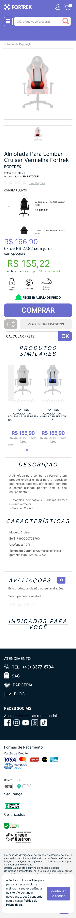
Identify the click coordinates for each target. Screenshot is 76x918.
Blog (19, 694)
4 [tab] (43, 450)
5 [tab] (49, 450)
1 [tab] (25, 450)
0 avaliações (37, 183)
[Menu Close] (8, 21)
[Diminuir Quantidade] (13, 326)
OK (65, 336)
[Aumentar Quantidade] (13, 322)
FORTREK (12, 167)
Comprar (38, 310)
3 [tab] (37, 450)
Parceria (23, 685)
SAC (16, 676)
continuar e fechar (58, 893)
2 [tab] (31, 450)
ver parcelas (14, 254)
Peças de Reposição (19, 44)
